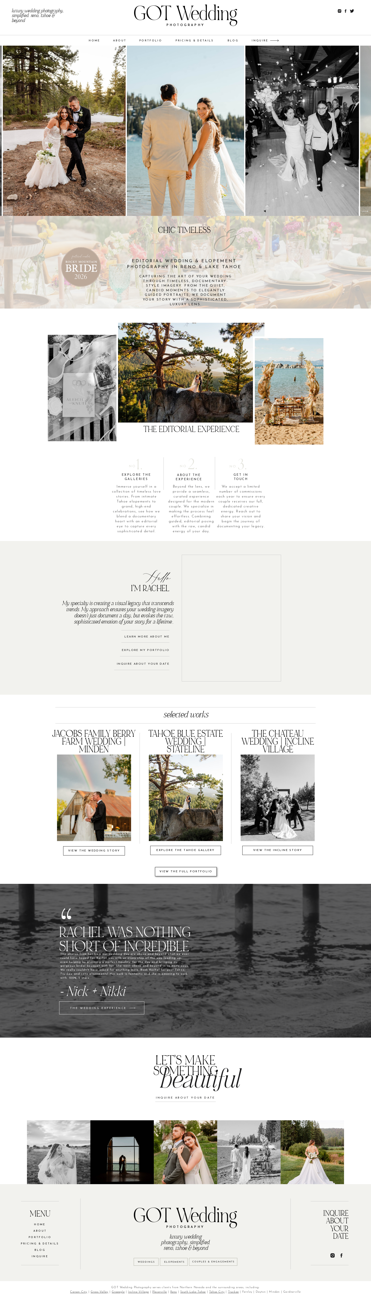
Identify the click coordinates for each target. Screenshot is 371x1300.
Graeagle (118, 1292)
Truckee (233, 1292)
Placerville (159, 1292)
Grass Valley (99, 1292)
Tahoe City (217, 1292)
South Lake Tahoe (193, 1292)
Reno (173, 1292)
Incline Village (138, 1292)
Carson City (78, 1292)
